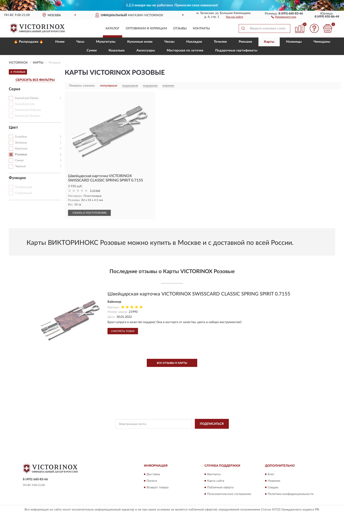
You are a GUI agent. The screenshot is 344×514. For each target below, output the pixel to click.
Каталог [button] (113, 28)
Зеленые (21, 142)
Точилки (220, 41)
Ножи (59, 41)
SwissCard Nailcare (28, 110)
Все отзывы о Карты (172, 363)
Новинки (274, 480)
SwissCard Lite (25, 104)
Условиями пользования (207, 433)
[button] (283, 16)
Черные (20, 166)
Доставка (153, 474)
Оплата (152, 480)
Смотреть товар (122, 331)
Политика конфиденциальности (291, 494)
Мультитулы (105, 41)
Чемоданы (322, 41)
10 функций (23, 187)
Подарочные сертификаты (236, 50)
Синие (19, 160)
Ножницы (294, 41)
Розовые (21, 154)
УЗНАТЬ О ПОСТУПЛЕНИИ (89, 213)
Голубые (21, 136)
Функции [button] (17, 178)
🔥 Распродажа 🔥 (28, 41)
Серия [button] (14, 89)
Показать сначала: (82, 85)
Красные (21, 148)
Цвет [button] (13, 128)
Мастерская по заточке (185, 50)
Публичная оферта (220, 487)
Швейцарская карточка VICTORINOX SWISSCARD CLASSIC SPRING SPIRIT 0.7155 (199, 294)
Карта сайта (215, 480)
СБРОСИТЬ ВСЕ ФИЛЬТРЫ (35, 80)
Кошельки (117, 50)
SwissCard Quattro (27, 115)
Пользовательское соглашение (229, 494)
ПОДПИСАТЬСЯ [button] (212, 423)
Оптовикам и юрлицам (146, 28)
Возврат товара (157, 487)
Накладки (194, 41)
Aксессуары (145, 50)
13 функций (23, 193)
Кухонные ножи (139, 41)
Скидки (273, 487)
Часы (80, 41)
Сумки (92, 50)
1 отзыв (95, 190)
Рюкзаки (245, 41)
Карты (269, 41)
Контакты (201, 28)
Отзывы (180, 28)
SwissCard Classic (27, 98)
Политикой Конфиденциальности (169, 433)
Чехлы (169, 41)
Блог (271, 474)
